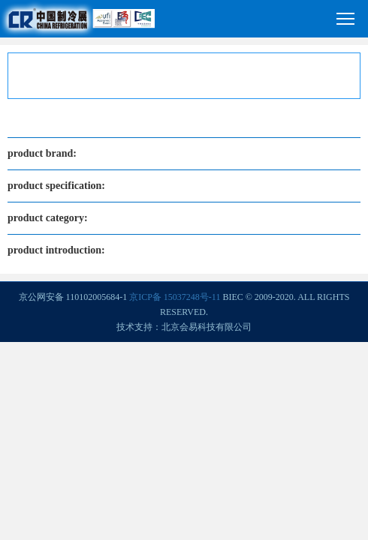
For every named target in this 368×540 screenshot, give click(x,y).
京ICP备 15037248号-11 (174, 297)
